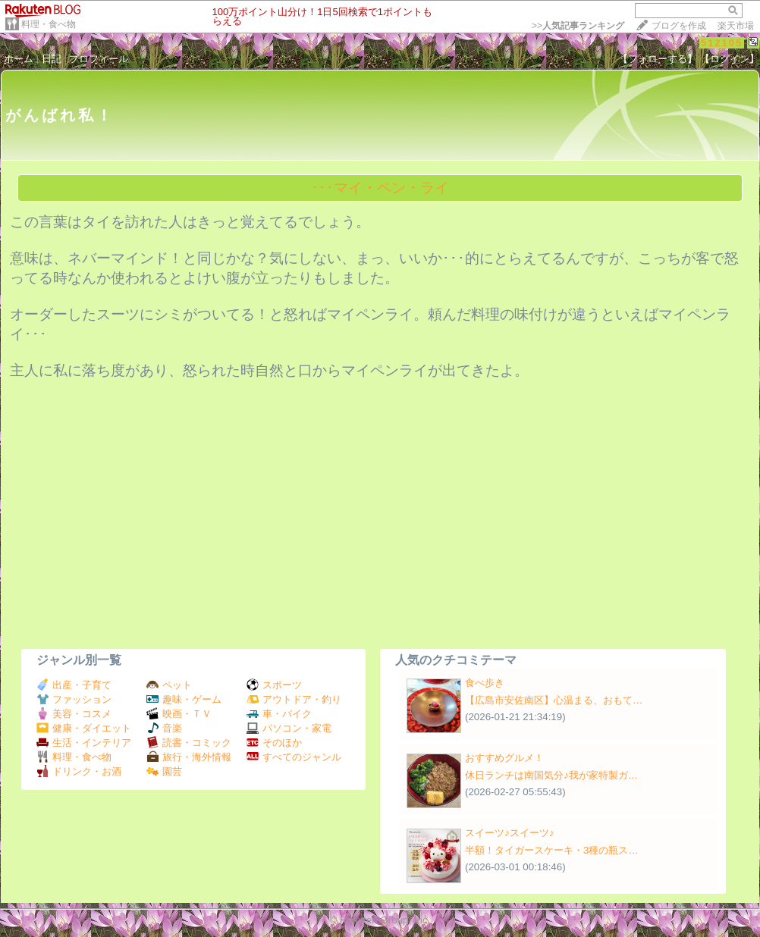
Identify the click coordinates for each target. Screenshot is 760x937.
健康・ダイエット (83, 728)
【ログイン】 (729, 58)
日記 (51, 58)
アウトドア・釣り (294, 699)
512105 (722, 43)
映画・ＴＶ (179, 713)
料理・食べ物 (48, 24)
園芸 (164, 771)
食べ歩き (484, 682)
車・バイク (279, 713)
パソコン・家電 (289, 728)
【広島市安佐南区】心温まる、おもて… (553, 700)
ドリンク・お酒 (78, 771)
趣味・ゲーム (183, 699)
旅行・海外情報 (188, 757)
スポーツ (274, 685)
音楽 (164, 728)
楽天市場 (736, 25)
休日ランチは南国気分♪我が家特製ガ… (551, 775)
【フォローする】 (657, 58)
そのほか (274, 742)
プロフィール (98, 58)
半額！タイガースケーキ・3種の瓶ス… (552, 850)
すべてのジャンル (294, 757)
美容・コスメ (73, 713)
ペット (169, 685)
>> (578, 25)
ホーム (18, 58)
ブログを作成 (679, 25)
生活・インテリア (83, 742)
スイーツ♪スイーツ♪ (509, 832)
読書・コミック (188, 742)
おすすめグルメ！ (504, 757)
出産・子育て (73, 685)
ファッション (73, 699)
